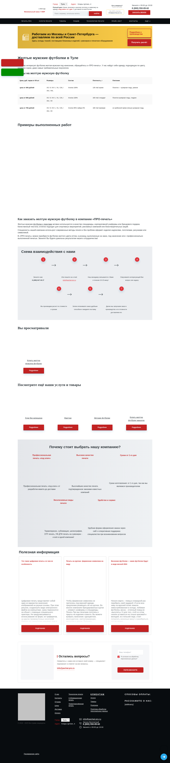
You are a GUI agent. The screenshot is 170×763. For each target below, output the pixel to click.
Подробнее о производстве (136, 33)
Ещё (147, 21)
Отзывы (58, 702)
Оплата (57, 713)
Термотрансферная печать (76, 705)
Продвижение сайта (31, 754)
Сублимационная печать (75, 699)
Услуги (93, 698)
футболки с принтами (42, 224)
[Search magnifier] (95, 13)
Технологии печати (95, 21)
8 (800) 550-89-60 (140, 8)
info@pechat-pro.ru (69, 280)
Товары (62, 21)
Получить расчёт (139, 42)
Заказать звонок (139, 12)
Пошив (76, 21)
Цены (57, 706)
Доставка (58, 709)
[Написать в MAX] (164, 749)
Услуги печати (45, 21)
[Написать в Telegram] (164, 757)
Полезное (94, 705)
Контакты (133, 21)
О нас (57, 694)
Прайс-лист (117, 21)
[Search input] (77, 13)
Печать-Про (26, 21)
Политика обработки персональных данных (99, 710)
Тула (63, 4)
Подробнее (33, 370)
